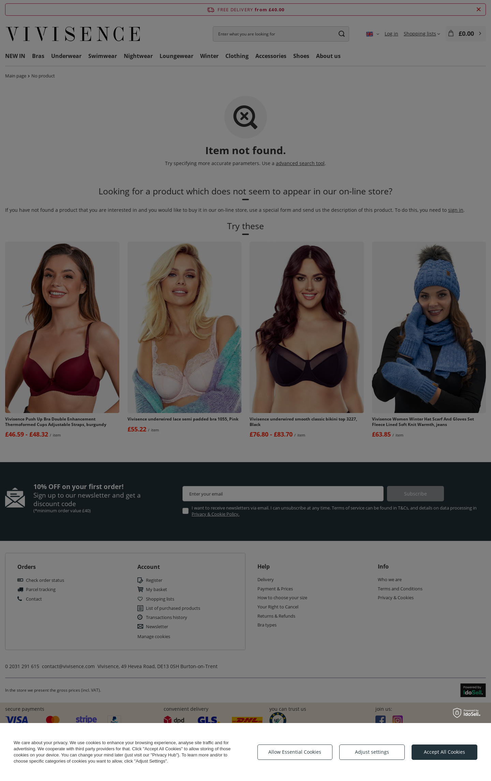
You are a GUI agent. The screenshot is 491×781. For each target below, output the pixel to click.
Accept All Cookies (444, 752)
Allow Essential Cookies (294, 752)
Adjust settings (372, 752)
